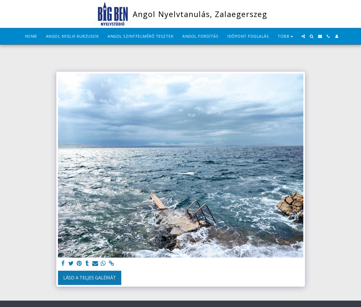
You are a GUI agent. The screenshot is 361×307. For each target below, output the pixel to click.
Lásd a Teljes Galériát (89, 277)
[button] (303, 36)
